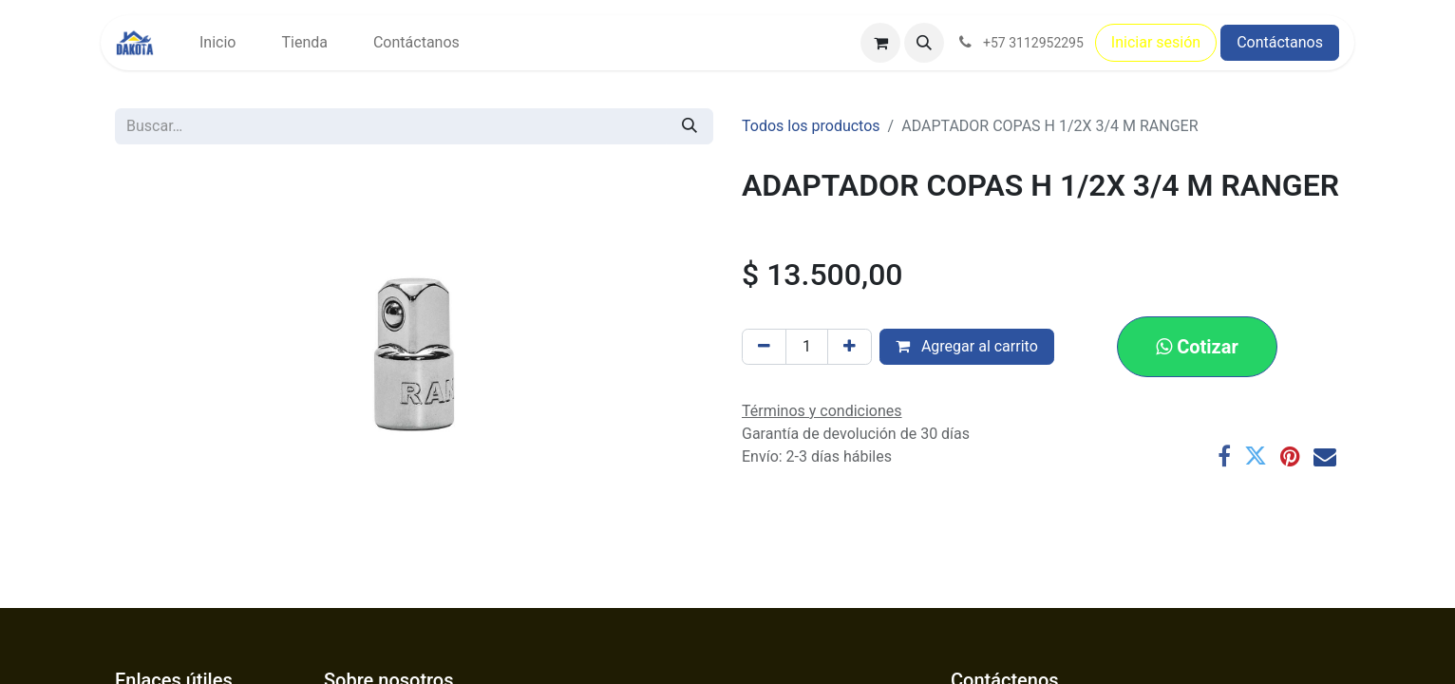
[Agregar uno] (849, 347)
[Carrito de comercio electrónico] (880, 43)
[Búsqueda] (689, 126)
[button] (924, 43)
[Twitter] (1255, 456)
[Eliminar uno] (764, 347)
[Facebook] (1224, 456)
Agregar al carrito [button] (967, 346)
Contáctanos (1280, 42)
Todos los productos (811, 126)
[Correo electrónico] (1324, 456)
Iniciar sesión (1155, 42)
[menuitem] (217, 43)
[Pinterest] (1290, 456)
